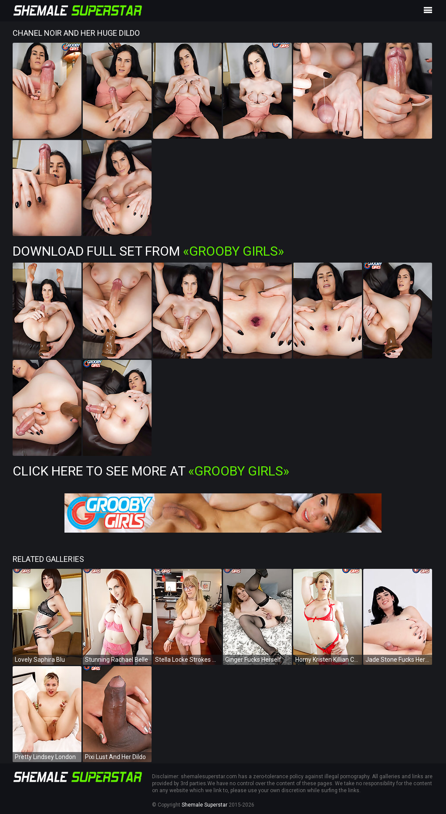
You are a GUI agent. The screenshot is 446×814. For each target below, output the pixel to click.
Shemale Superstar (204, 805)
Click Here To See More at (151, 471)
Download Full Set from (148, 251)
